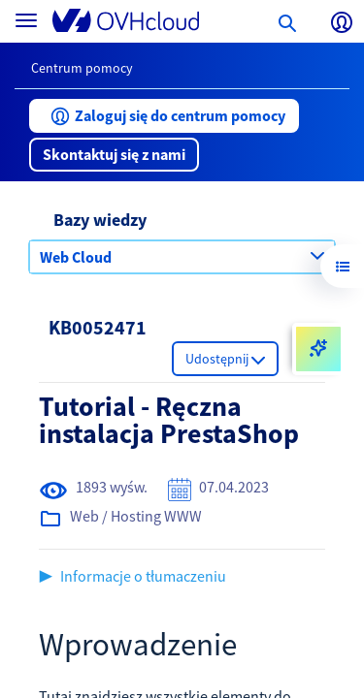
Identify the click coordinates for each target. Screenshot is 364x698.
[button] (164, 116)
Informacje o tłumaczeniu (143, 576)
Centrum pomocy (82, 68)
